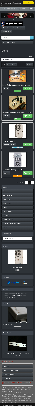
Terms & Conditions (9, 374)
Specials (5, 246)
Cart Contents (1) (8, 28)
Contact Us (7, 378)
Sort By (29, 64)
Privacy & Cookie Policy (11, 370)
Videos (5, 228)
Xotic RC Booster (17, 267)
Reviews (5, 303)
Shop (7, 42)
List (8, 64)
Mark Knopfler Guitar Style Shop (13, 8)
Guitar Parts (6, 199)
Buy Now (27, 88)
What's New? (7, 333)
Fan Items (6, 215)
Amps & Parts (7, 203)
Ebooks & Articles (8, 219)
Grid (14, 64)
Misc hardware (7, 211)
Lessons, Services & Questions (12, 223)
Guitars (5, 191)
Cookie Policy (7, 5)
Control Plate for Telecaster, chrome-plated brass (17, 354)
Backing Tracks (7, 195)
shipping (9, 391)
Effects (13, 42)
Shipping (6, 366)
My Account (7, 31)
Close (28, 2)
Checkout (20, 28)
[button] (3, 15)
